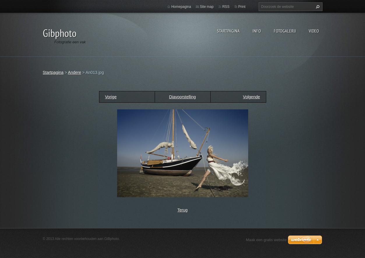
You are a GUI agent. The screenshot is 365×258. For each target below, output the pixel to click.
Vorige (111, 97)
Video (314, 31)
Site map (207, 7)
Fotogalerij (285, 31)
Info (257, 31)
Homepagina (181, 7)
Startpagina (228, 31)
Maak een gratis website (266, 240)
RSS (226, 7)
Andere (74, 72)
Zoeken (317, 6)
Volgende (251, 97)
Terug (182, 210)
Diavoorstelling (182, 97)
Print (242, 7)
